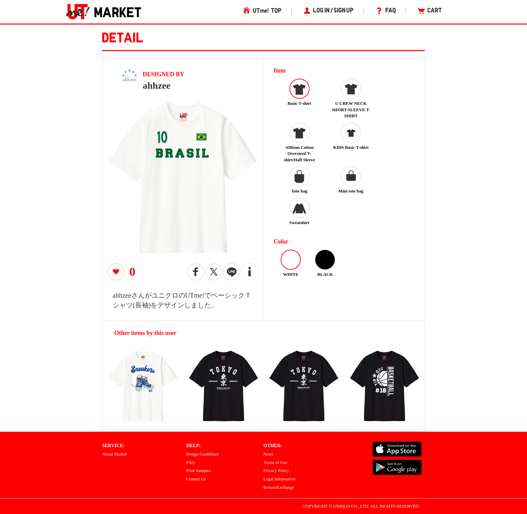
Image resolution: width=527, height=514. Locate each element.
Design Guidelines (202, 454)
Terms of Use (275, 462)
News (269, 454)
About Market (114, 454)
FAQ (190, 462)
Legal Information (279, 478)
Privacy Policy (276, 470)
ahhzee (156, 85)
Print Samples (198, 470)
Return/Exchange (279, 487)
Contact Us (196, 478)
